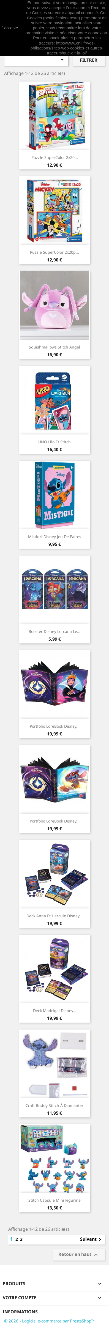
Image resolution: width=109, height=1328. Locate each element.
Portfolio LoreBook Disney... (55, 726)
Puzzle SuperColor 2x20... (54, 157)
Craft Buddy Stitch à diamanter (54, 1105)
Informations (20, 1312)
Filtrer (88, 60)
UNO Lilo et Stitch (54, 441)
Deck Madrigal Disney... (54, 1010)
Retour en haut (78, 1254)
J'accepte (10, 28)
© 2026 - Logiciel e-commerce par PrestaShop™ (49, 1321)
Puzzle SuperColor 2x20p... (54, 252)
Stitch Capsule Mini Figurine (54, 1200)
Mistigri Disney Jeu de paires (54, 536)
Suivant (91, 1239)
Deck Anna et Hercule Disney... (54, 915)
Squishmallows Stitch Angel (54, 347)
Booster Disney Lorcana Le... (54, 631)
